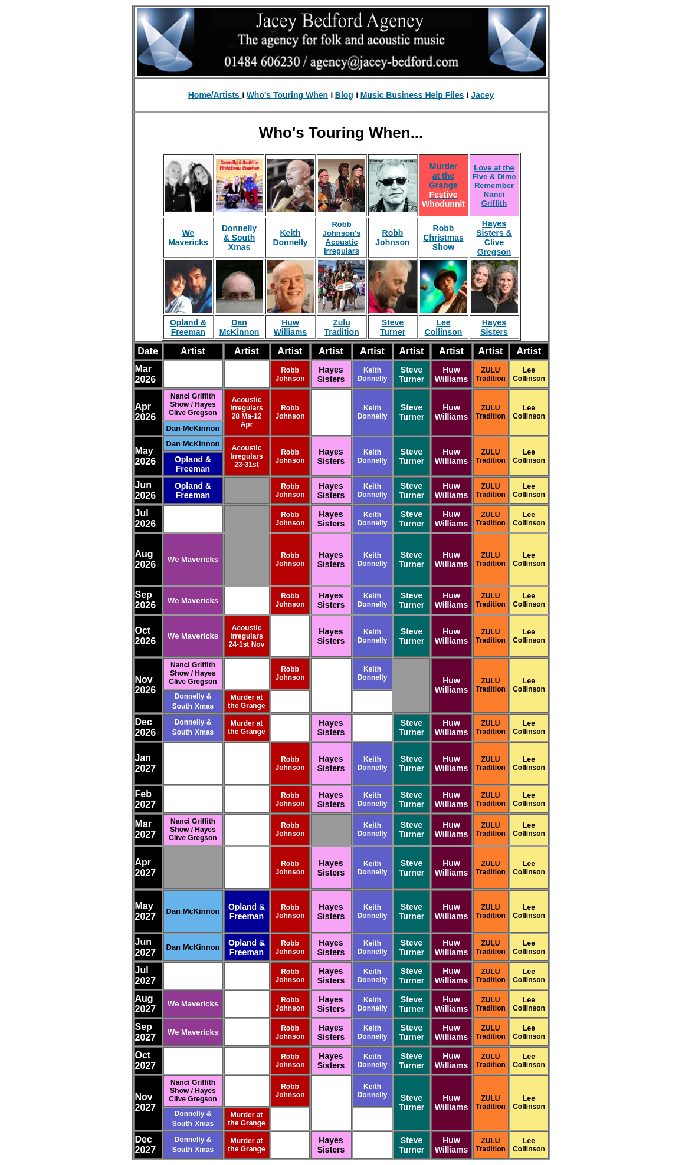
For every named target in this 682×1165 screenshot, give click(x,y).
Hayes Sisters (494, 327)
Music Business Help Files (412, 95)
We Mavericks (188, 237)
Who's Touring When (287, 95)
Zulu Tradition (341, 327)
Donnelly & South (239, 232)
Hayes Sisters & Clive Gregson (494, 237)
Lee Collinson (444, 327)
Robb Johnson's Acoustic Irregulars (342, 237)
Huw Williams (290, 327)
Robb (443, 228)
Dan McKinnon (239, 327)
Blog (344, 95)
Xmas (239, 247)
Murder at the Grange (443, 176)
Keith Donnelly (290, 237)
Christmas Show (443, 242)
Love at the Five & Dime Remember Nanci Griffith (494, 185)
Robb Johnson (392, 237)
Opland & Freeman (188, 327)
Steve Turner (392, 327)
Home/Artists (215, 95)
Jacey (482, 95)
